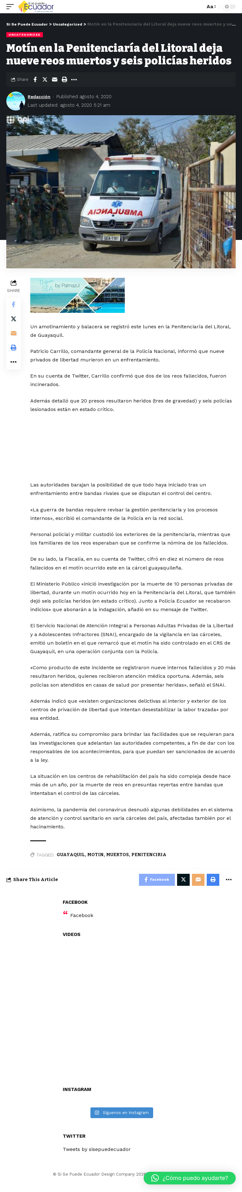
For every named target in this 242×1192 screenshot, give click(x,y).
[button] (190, 1178)
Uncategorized (25, 34)
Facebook (81, 924)
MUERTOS (118, 863)
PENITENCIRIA (149, 863)
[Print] (64, 79)
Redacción (40, 96)
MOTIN (96, 863)
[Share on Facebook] (35, 79)
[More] (74, 79)
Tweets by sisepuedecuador (97, 1158)
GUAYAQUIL (71, 863)
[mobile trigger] (11, 6)
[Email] (54, 79)
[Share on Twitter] (44, 79)
